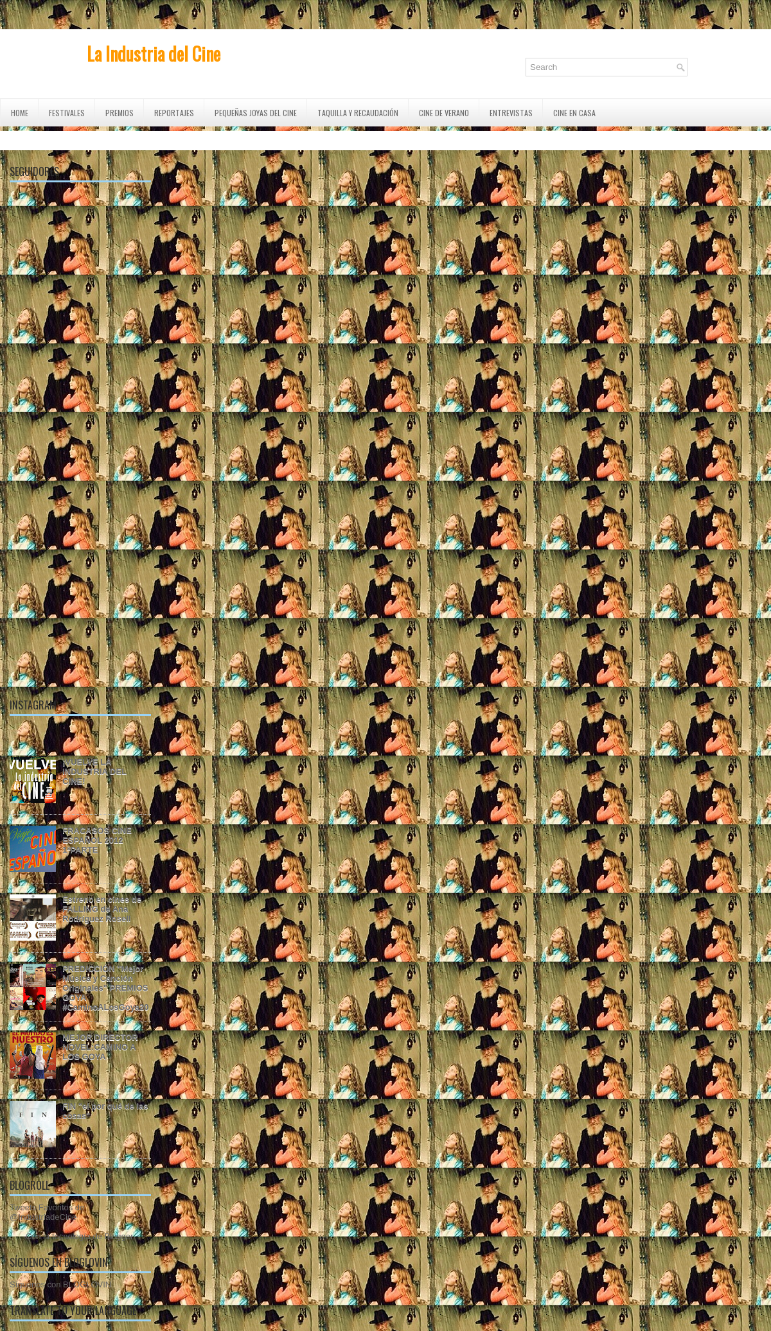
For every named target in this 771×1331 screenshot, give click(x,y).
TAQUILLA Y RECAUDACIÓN (357, 112)
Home (19, 112)
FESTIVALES (67, 112)
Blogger (119, 1236)
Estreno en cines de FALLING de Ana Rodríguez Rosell (101, 908)
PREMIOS (119, 112)
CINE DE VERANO (444, 112)
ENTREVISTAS (511, 112)
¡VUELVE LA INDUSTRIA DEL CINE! (94, 771)
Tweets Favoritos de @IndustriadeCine (47, 1212)
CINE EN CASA (574, 112)
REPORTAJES (174, 112)
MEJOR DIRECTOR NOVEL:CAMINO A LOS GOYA (100, 1046)
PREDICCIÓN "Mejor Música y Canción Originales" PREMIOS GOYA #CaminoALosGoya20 (105, 988)
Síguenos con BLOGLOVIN (60, 1284)
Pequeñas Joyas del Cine (256, 112)
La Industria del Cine (153, 53)
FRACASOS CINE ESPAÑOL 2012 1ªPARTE (97, 840)
